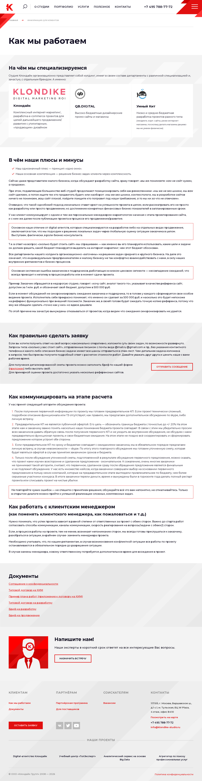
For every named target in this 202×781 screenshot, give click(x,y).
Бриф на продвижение (24, 615)
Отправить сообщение (172, 366)
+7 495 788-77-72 (158, 7)
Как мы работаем (20, 702)
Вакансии (109, 702)
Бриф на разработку (22, 609)
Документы (16, 709)
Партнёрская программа (72, 702)
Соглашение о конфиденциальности (33, 583)
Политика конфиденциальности (174, 774)
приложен (17, 368)
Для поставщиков (67, 709)
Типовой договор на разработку (30, 602)
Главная (13, 20)
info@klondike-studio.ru (165, 727)
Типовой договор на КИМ (26, 590)
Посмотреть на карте (164, 717)
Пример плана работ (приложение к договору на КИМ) (46, 596)
